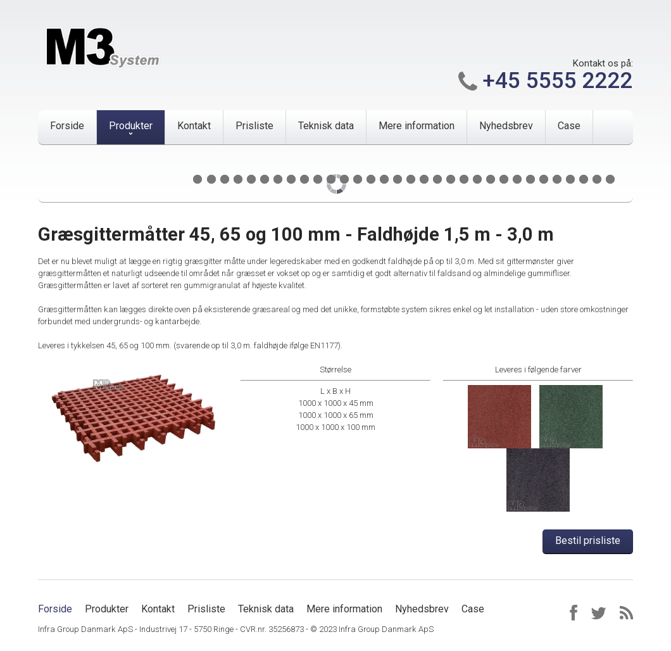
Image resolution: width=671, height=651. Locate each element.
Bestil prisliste (587, 540)
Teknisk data (326, 126)
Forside (67, 126)
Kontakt (194, 126)
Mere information (417, 126)
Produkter (131, 126)
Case (569, 126)
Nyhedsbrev (506, 126)
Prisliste (254, 126)
